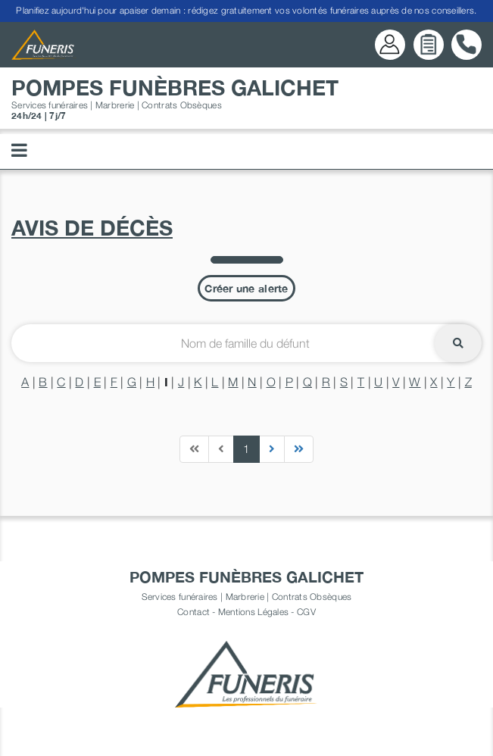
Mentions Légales (253, 611)
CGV (306, 611)
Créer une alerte (246, 288)
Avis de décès (92, 227)
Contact (193, 611)
